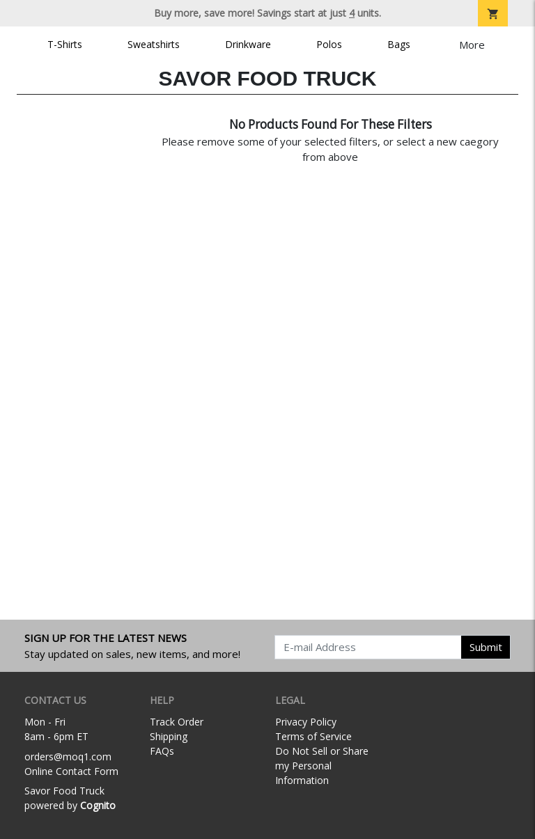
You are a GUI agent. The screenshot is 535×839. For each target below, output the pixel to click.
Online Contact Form (71, 771)
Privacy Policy (305, 721)
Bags (398, 44)
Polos (329, 44)
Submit (486, 647)
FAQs (162, 751)
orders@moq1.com (67, 756)
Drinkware (248, 44)
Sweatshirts (153, 44)
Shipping (168, 736)
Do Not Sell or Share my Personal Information (322, 765)
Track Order (176, 721)
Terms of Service (313, 736)
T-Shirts (64, 44)
